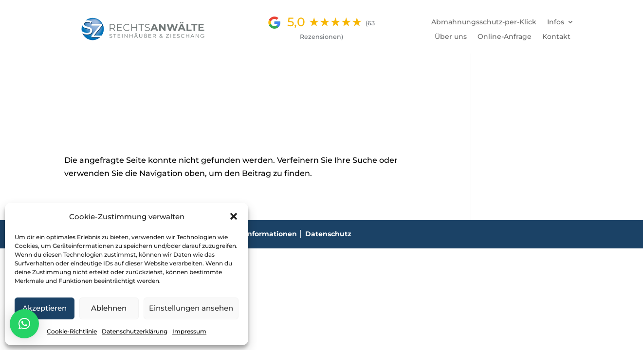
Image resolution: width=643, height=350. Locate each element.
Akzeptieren (44, 308)
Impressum (189, 331)
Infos (555, 22)
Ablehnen (109, 308)
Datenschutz (328, 233)
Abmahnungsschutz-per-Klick (483, 22)
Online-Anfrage (505, 37)
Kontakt (556, 37)
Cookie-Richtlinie (72, 331)
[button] (234, 216)
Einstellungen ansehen (191, 308)
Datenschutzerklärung (134, 331)
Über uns (451, 37)
